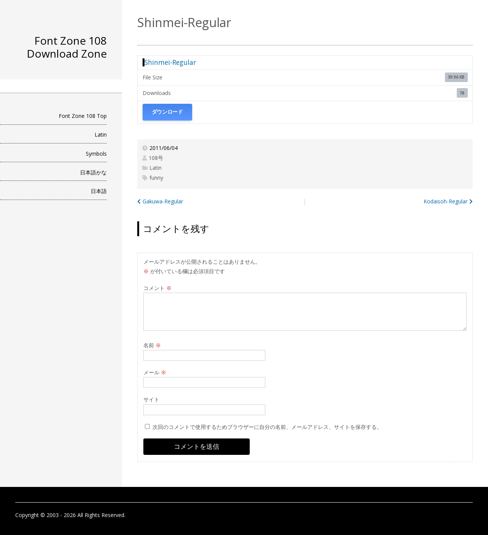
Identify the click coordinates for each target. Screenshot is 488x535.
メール (154, 372)
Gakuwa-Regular (163, 201)
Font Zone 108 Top (83, 115)
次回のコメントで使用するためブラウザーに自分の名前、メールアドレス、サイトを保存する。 (267, 426)
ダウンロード (167, 112)
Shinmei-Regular (170, 62)
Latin (101, 134)
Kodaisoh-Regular (445, 201)
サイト (151, 399)
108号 (156, 157)
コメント (157, 288)
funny (156, 177)
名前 (152, 345)
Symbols (96, 153)
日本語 (99, 191)
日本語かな (93, 172)
